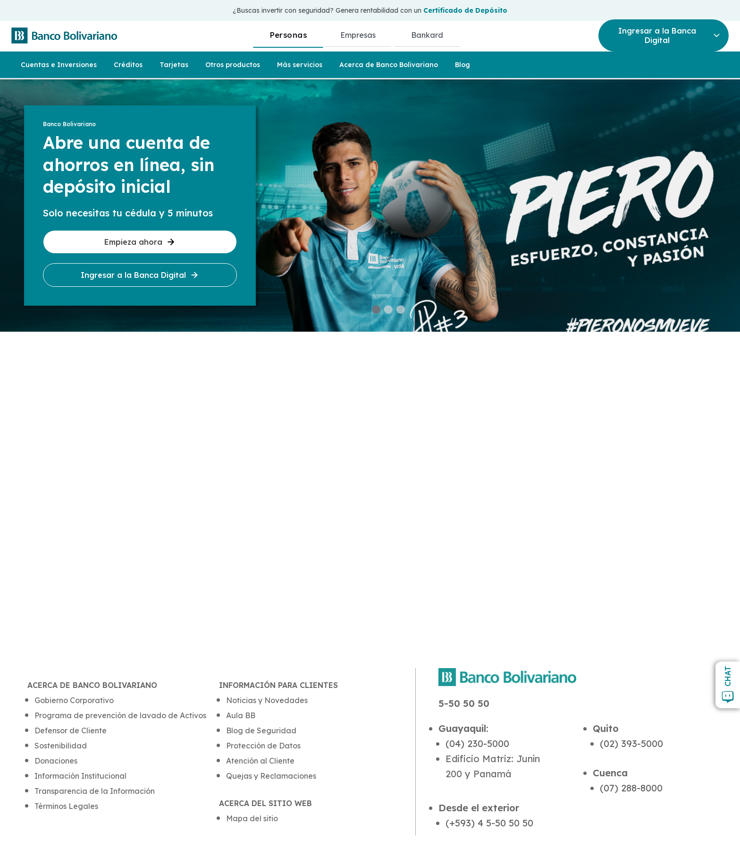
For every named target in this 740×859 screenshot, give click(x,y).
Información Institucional (80, 776)
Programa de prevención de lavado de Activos (120, 715)
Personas (288, 35)
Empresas (358, 35)
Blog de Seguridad (261, 730)
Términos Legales (66, 806)
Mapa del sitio (252, 818)
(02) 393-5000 (631, 743)
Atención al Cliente (260, 760)
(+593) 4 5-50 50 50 (489, 823)
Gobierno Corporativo (74, 700)
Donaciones (55, 760)
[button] (376, 309)
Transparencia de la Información (94, 791)
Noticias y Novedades (267, 700)
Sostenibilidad (60, 745)
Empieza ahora (140, 242)
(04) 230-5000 (477, 743)
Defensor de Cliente (70, 730)
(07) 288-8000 (631, 788)
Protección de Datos (263, 745)
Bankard (427, 35)
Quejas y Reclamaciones (271, 776)
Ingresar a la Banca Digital (140, 275)
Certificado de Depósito (465, 10)
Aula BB (240, 715)
